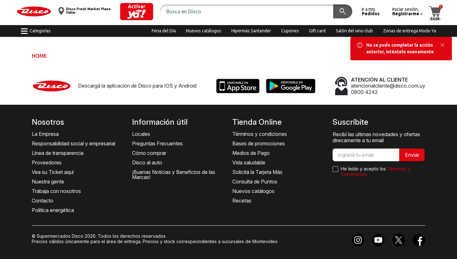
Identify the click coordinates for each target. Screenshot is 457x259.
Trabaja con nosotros (56, 191)
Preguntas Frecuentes (157, 143)
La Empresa (45, 133)
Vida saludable (248, 162)
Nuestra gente (48, 181)
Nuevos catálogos (253, 191)
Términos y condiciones (259, 133)
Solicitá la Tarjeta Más (257, 172)
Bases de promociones (258, 143)
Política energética (53, 210)
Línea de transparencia (57, 153)
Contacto (42, 200)
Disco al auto (147, 162)
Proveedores (47, 162)
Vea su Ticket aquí (53, 172)
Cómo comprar (149, 153)
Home (39, 56)
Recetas (241, 200)
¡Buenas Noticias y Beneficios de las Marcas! (173, 174)
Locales (141, 133)
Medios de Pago (251, 153)
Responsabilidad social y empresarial (73, 143)
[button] (136, 11)
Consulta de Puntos (254, 181)
